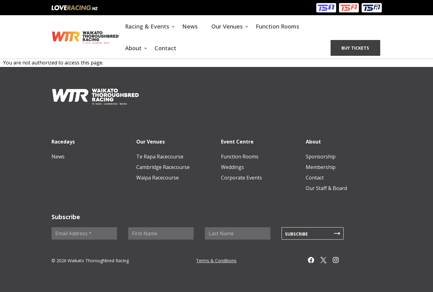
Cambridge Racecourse (163, 167)
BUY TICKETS (355, 48)
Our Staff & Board (326, 188)
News (190, 26)
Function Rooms (277, 26)
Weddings (232, 167)
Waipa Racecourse (157, 177)
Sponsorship (321, 156)
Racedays (63, 141)
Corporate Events (241, 177)
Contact (165, 48)
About (133, 48)
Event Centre (237, 141)
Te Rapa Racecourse (159, 156)
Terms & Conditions (216, 260)
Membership (321, 167)
